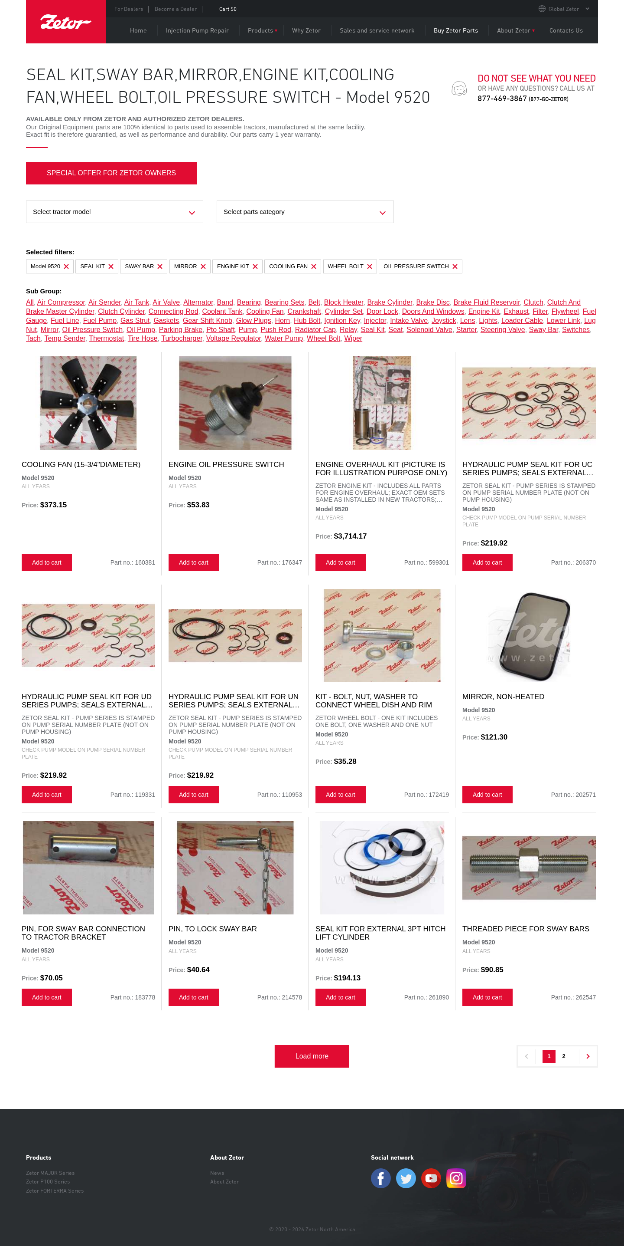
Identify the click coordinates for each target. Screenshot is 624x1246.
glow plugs (253, 320)
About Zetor (513, 30)
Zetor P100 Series (48, 1181)
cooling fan (264, 311)
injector (375, 320)
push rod (276, 329)
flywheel (565, 311)
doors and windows (433, 311)
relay (348, 329)
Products (260, 30)
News (217, 1172)
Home (138, 30)
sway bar (544, 329)
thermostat (106, 338)
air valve (166, 302)
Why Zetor (306, 30)
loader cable (522, 320)
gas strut (135, 320)
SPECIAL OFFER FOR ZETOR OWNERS (111, 173)
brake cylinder (389, 302)
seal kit (372, 329)
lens (467, 320)
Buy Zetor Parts (456, 30)
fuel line (65, 320)
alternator (198, 302)
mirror (49, 329)
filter (540, 311)
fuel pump (100, 320)
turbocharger (181, 338)
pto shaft (220, 329)
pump (248, 329)
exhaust (516, 311)
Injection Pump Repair (197, 30)
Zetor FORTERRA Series (55, 1190)
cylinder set (344, 311)
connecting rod (173, 311)
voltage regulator (233, 338)
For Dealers (128, 8)
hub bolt (307, 320)
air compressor (61, 302)
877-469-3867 (523, 98)
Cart (228, 8)
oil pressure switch (92, 329)
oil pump (141, 329)
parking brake (181, 329)
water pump (284, 338)
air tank (137, 302)
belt (314, 302)
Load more (312, 1056)
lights (488, 320)
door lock (382, 311)
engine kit (484, 311)
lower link (563, 320)
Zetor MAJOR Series (50, 1172)
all (30, 302)
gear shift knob (207, 320)
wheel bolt (323, 338)
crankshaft (304, 311)
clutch (533, 302)
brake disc (432, 302)
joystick (444, 320)
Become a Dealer (176, 8)
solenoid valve (429, 329)
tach (33, 338)
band (225, 302)
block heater (344, 302)
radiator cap (315, 329)
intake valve (409, 320)
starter (466, 329)
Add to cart (47, 562)
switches (576, 329)
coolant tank (222, 311)
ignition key (342, 320)
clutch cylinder (121, 311)
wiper (353, 338)
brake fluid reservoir (487, 302)
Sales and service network (377, 30)
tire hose (143, 338)
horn (282, 320)
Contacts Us (566, 30)
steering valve (503, 329)
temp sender (64, 338)
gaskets (166, 320)
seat (396, 329)
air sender (104, 302)
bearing (249, 302)
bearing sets (285, 302)
